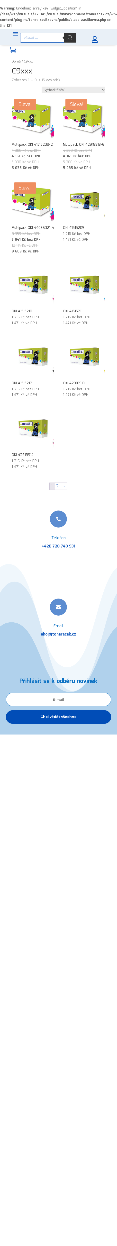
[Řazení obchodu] (73, 90)
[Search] (70, 38)
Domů (16, 61)
